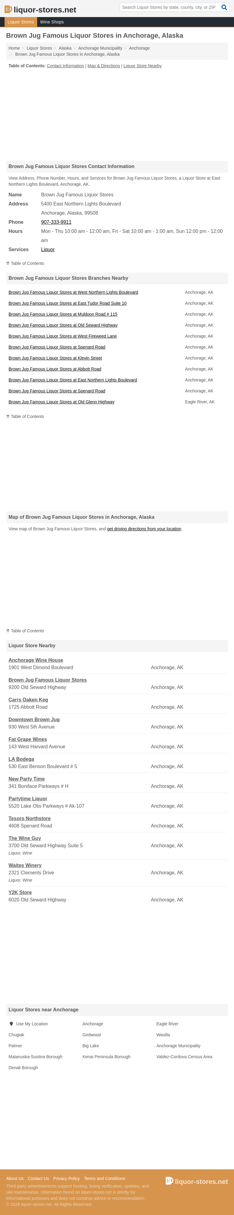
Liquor (48, 249)
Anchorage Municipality (178, 1045)
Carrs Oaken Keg (28, 699)
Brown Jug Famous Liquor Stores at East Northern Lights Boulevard (73, 379)
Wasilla (163, 1034)
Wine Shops (52, 21)
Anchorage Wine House (36, 660)
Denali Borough (23, 1067)
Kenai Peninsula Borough (107, 1056)
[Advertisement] (117, 114)
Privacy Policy (66, 1178)
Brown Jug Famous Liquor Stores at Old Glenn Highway (62, 401)
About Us (15, 1178)
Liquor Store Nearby (142, 65)
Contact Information (65, 65)
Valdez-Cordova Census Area (184, 1056)
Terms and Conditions (104, 1178)
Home (14, 48)
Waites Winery (25, 865)
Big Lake (91, 1045)
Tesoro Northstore (30, 818)
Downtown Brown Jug (34, 719)
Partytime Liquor (28, 798)
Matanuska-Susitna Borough (35, 1056)
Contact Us (38, 1178)
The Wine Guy (25, 838)
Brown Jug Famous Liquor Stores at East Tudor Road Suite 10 (68, 303)
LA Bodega (21, 759)
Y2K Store (20, 892)
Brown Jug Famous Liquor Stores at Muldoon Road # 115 (63, 314)
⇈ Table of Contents (25, 263)
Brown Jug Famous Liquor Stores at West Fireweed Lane (63, 336)
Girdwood (92, 1034)
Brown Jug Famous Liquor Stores (48, 680)
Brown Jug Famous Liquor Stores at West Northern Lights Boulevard (73, 292)
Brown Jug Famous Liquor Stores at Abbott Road (55, 369)
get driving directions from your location (144, 528)
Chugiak (16, 1034)
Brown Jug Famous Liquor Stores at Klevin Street (55, 358)
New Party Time (27, 778)
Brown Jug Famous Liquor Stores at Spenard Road (57, 347)
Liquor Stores (21, 21)
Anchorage (93, 1023)
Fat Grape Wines (28, 739)
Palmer (15, 1045)
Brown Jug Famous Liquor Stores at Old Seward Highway (63, 325)
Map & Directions (103, 65)
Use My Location (28, 1023)
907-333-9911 (56, 222)
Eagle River (167, 1023)
